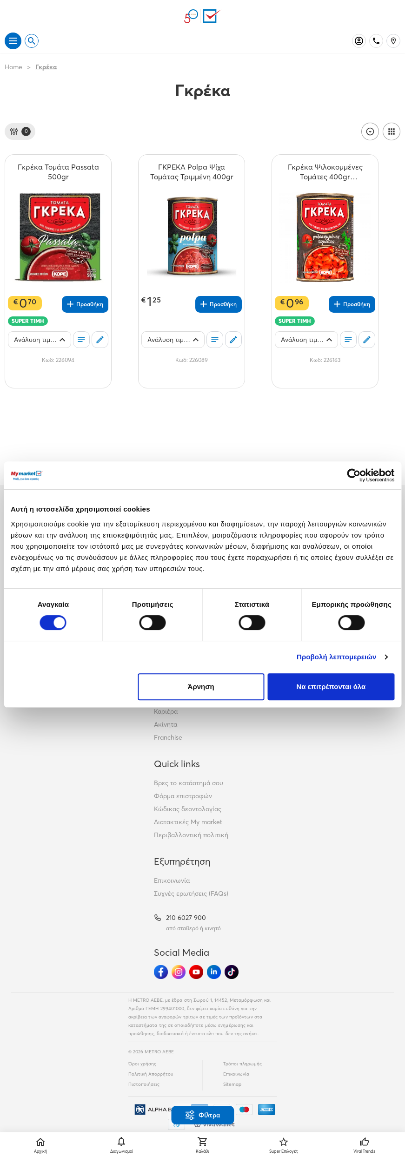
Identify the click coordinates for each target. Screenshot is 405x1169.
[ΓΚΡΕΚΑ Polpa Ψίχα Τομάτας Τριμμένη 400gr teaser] (191, 172)
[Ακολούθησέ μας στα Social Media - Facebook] (161, 972)
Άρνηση (201, 686)
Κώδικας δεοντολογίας (187, 809)
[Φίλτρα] (20, 131)
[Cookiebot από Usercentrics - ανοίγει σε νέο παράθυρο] (353, 475)
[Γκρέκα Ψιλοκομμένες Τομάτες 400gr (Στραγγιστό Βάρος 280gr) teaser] (325, 172)
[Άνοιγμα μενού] (13, 41)
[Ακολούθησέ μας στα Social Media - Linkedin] (214, 972)
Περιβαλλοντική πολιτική (191, 835)
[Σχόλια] (100, 339)
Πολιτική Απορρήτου (150, 1074)
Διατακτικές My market (188, 822)
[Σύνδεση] (359, 41)
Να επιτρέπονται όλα (331, 686)
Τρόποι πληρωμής (242, 1064)
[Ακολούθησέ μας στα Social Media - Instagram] (179, 972)
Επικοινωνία (172, 880)
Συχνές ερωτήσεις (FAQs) (191, 893)
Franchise (168, 737)
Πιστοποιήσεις (143, 1084)
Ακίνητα (165, 724)
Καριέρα (166, 711)
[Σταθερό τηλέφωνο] (376, 41)
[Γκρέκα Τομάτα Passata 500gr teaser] (58, 172)
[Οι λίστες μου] (81, 339)
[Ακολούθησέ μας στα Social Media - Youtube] (196, 972)
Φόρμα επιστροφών (183, 796)
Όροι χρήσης (142, 1064)
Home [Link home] (13, 67)
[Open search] (32, 41)
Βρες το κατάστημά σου (188, 783)
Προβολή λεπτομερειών (337, 657)
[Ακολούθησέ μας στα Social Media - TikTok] (232, 972)
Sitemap (232, 1084)
